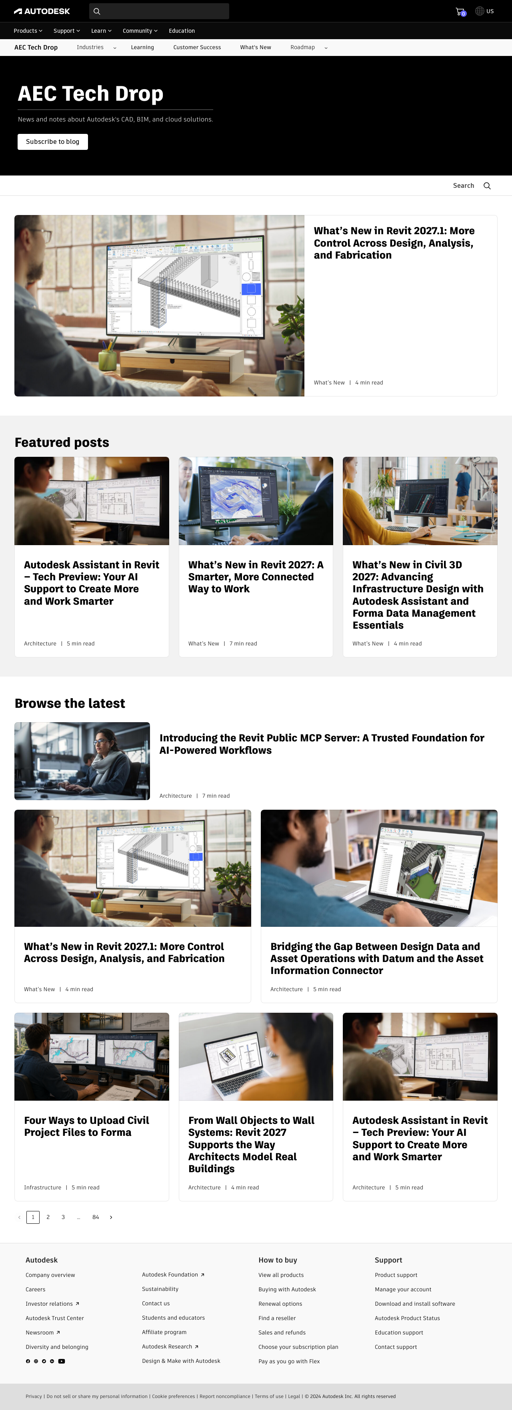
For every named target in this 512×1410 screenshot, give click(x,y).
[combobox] (159, 11)
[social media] (46, 1361)
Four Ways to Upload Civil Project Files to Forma (86, 1126)
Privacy (34, 1396)
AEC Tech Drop (36, 48)
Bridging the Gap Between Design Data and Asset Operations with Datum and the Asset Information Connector (377, 958)
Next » (111, 1217)
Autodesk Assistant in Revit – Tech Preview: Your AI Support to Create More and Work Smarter (92, 583)
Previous (19, 1217)
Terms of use (269, 1396)
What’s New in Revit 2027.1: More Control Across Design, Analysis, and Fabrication (394, 243)
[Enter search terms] (159, 11)
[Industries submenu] (93, 47)
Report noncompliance (225, 1396)
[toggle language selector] (485, 11)
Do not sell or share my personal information (97, 1396)
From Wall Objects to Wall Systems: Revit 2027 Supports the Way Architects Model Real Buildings (251, 1144)
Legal (294, 1396)
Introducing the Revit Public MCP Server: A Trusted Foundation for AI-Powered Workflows (322, 744)
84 (95, 1217)
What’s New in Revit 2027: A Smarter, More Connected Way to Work (256, 577)
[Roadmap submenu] (306, 47)
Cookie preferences (173, 1396)
